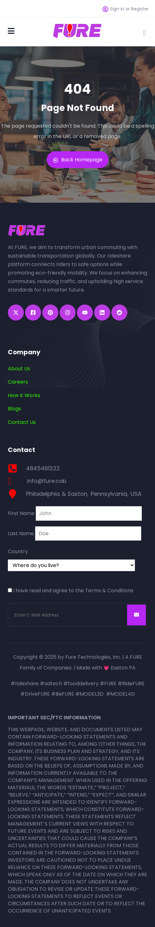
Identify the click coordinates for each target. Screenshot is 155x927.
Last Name (21, 533)
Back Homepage (77, 159)
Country (18, 551)
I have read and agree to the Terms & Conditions (73, 590)
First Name (21, 513)
